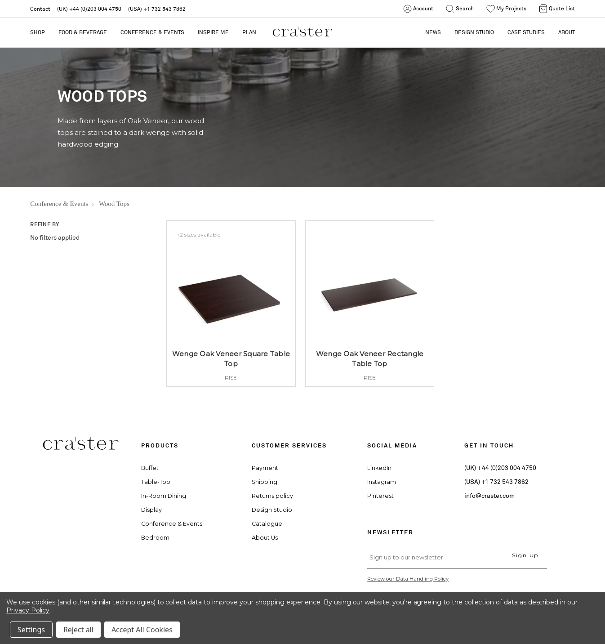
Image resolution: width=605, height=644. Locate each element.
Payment (265, 468)
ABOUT (566, 32)
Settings (31, 630)
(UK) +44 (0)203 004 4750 (89, 8)
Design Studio (272, 509)
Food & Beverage (82, 32)
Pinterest (380, 495)
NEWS (433, 32)
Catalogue (267, 523)
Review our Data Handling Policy (408, 579)
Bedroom (155, 537)
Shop (37, 32)
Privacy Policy (27, 610)
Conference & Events (152, 32)
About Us (265, 537)
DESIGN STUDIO (474, 32)
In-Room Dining (163, 495)
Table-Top (155, 482)
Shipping (264, 482)
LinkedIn (379, 468)
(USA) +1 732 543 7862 (157, 8)
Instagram (381, 482)
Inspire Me (213, 32)
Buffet (150, 468)
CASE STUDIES (526, 32)
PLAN (249, 32)
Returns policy (272, 495)
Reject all (78, 630)
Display (151, 509)
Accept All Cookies (142, 630)
